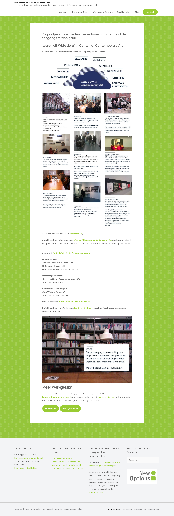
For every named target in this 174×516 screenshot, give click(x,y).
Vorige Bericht (47, 428)
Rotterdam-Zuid (79, 12)
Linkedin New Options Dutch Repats (68, 469)
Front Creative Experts (84, 308)
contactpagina (96, 492)
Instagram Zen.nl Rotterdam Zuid (67, 465)
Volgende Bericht (125, 428)
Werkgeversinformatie (103, 12)
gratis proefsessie (107, 397)
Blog (137, 12)
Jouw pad (62, 12)
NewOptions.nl (76, 234)
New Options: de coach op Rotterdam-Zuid (32, 3)
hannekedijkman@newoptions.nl (56, 397)
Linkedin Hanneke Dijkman (63, 459)
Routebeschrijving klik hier (25, 468)
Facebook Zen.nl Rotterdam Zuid (66, 462)
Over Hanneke (123, 12)
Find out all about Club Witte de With (74, 301)
